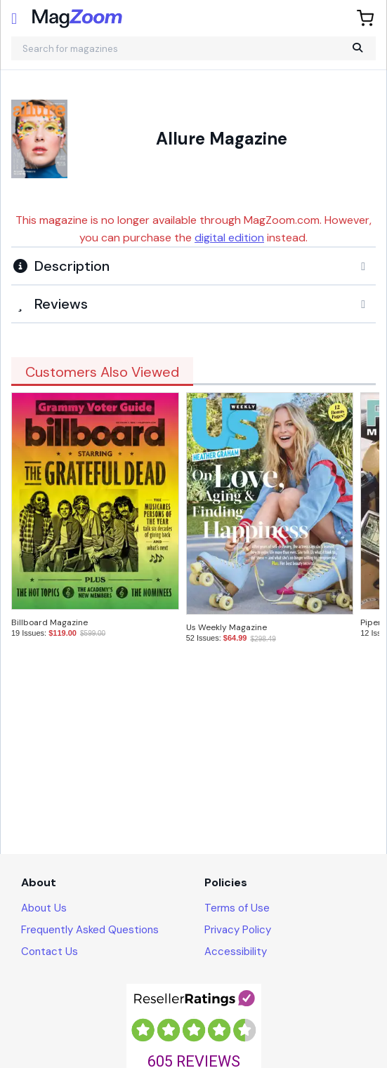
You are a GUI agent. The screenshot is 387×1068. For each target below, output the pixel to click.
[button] (193, 266)
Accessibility (235, 951)
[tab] (193, 265)
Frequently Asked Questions (90, 930)
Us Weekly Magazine (226, 627)
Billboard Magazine (49, 622)
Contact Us (49, 951)
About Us (44, 908)
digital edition (229, 237)
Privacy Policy (237, 930)
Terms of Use (237, 908)
